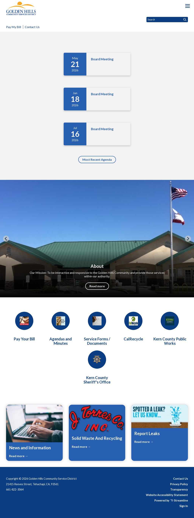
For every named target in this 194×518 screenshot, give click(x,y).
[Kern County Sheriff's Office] (97, 367)
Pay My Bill (13, 27)
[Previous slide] (6, 239)
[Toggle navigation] (187, 6)
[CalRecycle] (133, 326)
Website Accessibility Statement (167, 495)
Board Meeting (102, 59)
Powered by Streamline (171, 500)
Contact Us (32, 27)
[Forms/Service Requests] (97, 329)
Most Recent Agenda (97, 159)
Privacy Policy (179, 484)
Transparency (179, 489)
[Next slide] (188, 239)
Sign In (183, 506)
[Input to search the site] (167, 19)
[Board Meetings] (60, 329)
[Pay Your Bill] (24, 326)
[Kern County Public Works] (169, 329)
